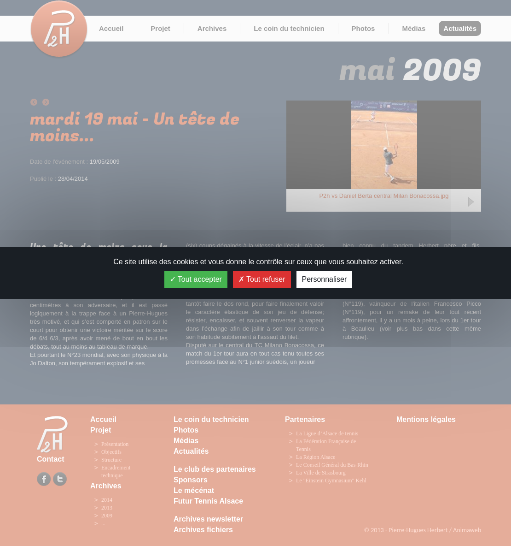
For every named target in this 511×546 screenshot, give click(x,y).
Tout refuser (261, 279)
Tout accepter (196, 279)
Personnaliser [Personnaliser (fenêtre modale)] (324, 279)
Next (471, 203)
